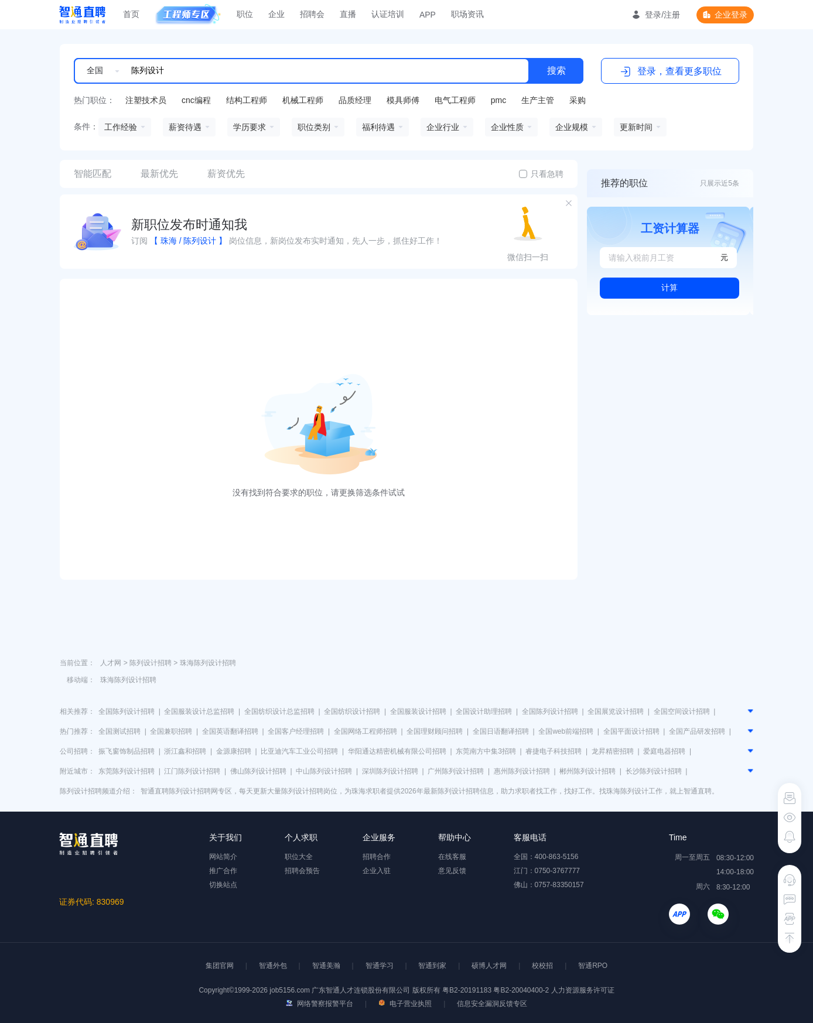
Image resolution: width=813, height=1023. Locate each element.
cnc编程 (196, 100)
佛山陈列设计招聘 (258, 771)
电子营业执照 (405, 1004)
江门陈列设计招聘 (192, 771)
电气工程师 (455, 100)
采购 (577, 100)
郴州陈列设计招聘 (587, 771)
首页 (131, 14)
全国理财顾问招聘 (434, 731)
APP (427, 14)
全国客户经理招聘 (296, 731)
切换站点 (223, 885)
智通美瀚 (326, 966)
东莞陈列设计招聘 (126, 771)
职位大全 (299, 857)
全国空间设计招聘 (682, 711)
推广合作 (223, 871)
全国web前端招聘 (565, 731)
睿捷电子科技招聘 (553, 751)
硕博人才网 (489, 966)
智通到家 (432, 966)
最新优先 (159, 174)
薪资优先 (226, 174)
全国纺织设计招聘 (352, 711)
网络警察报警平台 (319, 1004)
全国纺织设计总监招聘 (279, 711)
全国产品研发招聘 (697, 731)
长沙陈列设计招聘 (654, 771)
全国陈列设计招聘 (126, 711)
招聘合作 (377, 857)
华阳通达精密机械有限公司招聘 (397, 751)
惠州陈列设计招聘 (522, 771)
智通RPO (592, 966)
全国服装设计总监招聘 (199, 711)
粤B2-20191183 (467, 990)
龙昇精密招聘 (613, 751)
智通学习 (379, 966)
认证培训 (387, 14)
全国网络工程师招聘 (365, 731)
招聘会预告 (302, 871)
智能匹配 (92, 174)
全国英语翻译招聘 (230, 731)
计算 (669, 287)
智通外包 (273, 966)
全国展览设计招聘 (615, 711)
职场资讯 (467, 14)
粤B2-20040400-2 (521, 990)
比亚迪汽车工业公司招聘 (299, 751)
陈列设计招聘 (150, 663)
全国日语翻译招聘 (501, 731)
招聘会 (312, 14)
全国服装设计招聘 (418, 711)
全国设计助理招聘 (484, 711)
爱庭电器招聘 (664, 751)
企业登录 (731, 14)
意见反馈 (452, 871)
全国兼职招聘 (171, 731)
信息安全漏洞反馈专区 (492, 1004)
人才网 (110, 663)
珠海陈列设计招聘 (208, 663)
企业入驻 (377, 871)
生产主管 (537, 100)
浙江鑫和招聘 (185, 751)
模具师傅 (403, 100)
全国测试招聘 (119, 731)
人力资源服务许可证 (582, 990)
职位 (245, 14)
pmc (498, 100)
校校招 (542, 966)
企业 (276, 14)
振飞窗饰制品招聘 (126, 751)
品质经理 (355, 100)
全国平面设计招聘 (631, 731)
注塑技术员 (145, 100)
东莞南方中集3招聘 (486, 751)
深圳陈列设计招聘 (390, 771)
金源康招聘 (233, 751)
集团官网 (220, 966)
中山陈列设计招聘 (324, 771)
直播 (348, 14)
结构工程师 (246, 100)
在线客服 (452, 857)
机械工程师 (302, 100)
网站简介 (223, 857)
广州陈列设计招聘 (456, 771)
